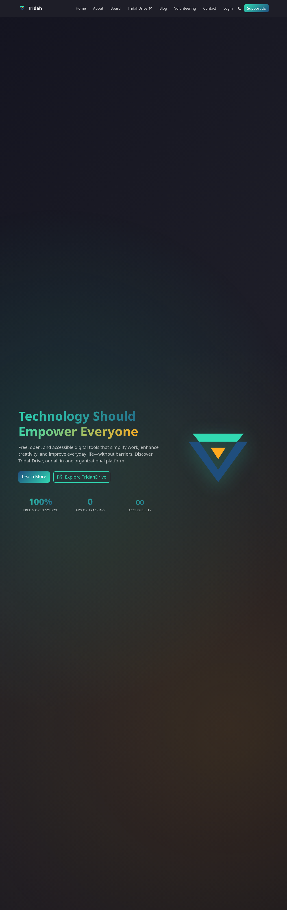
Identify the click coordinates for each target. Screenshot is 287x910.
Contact (209, 8)
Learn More (34, 476)
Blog (163, 8)
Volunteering (185, 8)
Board (116, 8)
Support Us (256, 8)
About (98, 8)
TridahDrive (140, 8)
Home (81, 8)
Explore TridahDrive (81, 477)
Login (228, 8)
